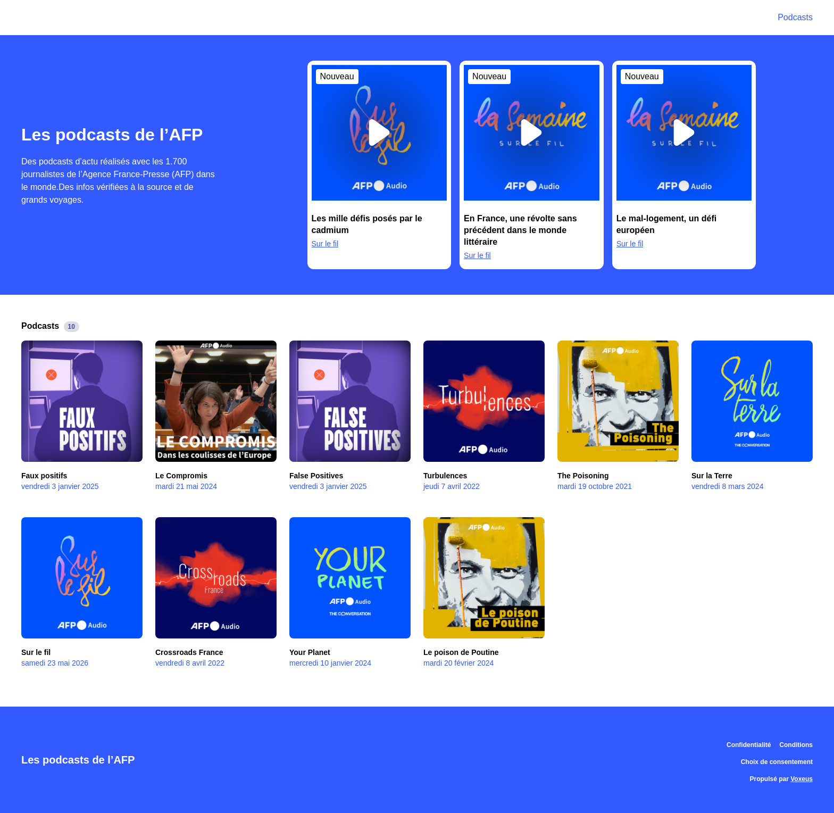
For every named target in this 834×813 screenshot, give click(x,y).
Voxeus (801, 779)
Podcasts (795, 17)
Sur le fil (325, 243)
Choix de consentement (777, 762)
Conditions (796, 745)
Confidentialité (749, 745)
